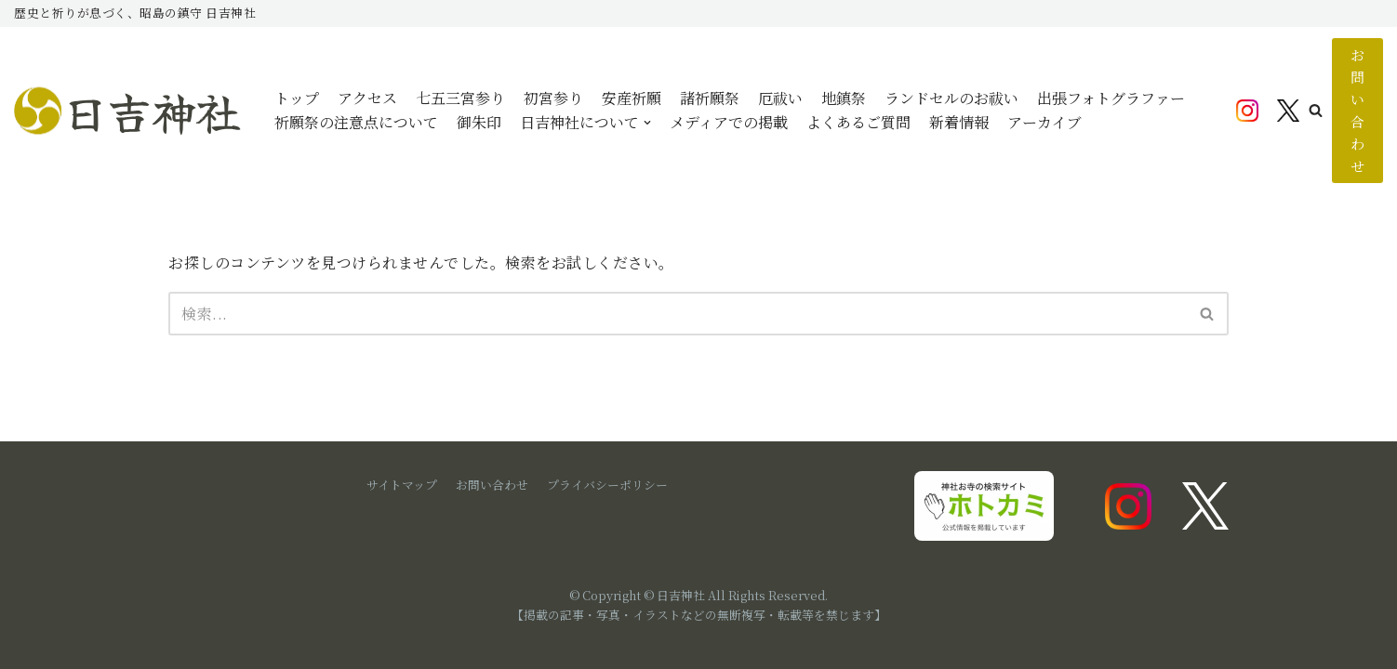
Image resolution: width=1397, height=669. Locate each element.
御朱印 (479, 122)
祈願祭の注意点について (356, 122)
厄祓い (780, 98)
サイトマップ (401, 484)
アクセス (367, 98)
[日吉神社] (130, 110)
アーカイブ (1044, 122)
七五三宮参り (460, 98)
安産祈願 (631, 98)
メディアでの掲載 (729, 122)
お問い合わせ (1357, 110)
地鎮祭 (843, 98)
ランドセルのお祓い (951, 98)
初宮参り (553, 98)
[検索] (677, 313)
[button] (1316, 110)
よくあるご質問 (858, 122)
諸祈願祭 (709, 98)
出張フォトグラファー (1111, 98)
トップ (296, 98)
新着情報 (959, 122)
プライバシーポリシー (607, 484)
